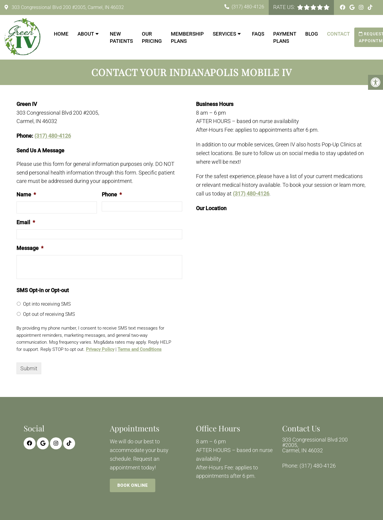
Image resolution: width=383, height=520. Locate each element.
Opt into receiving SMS (47, 304)
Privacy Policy (100, 349)
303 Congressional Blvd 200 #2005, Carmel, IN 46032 (67, 7)
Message (29, 248)
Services (224, 34)
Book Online (132, 485)
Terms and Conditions (140, 349)
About (85, 34)
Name (26, 194)
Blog (311, 34)
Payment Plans (284, 37)
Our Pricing (152, 37)
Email (25, 222)
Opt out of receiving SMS (49, 314)
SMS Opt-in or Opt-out (42, 290)
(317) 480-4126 (248, 7)
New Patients (121, 37)
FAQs (258, 34)
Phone (112, 194)
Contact (338, 34)
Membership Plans (187, 37)
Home (61, 34)
